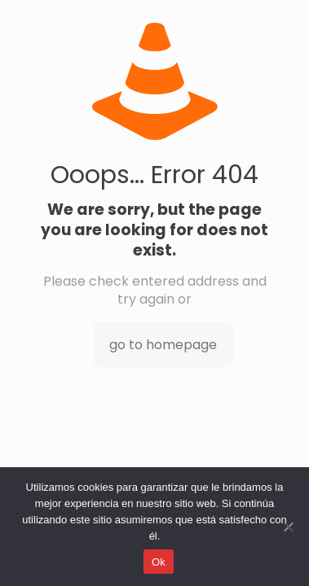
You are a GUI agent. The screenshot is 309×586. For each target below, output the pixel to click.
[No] (288, 526)
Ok (159, 562)
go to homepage (163, 344)
